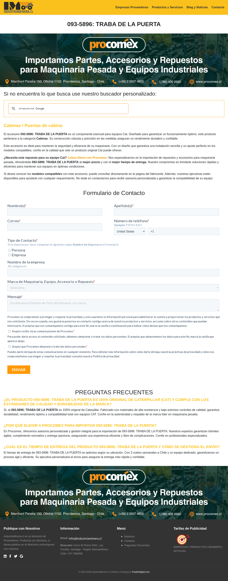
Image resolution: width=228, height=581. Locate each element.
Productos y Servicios (167, 7)
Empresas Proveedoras (131, 7)
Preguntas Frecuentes (137, 545)
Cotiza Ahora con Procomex (87, 157)
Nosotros (129, 536)
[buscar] (68, 108)
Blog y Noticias (197, 7)
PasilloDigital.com (141, 572)
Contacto (218, 7)
